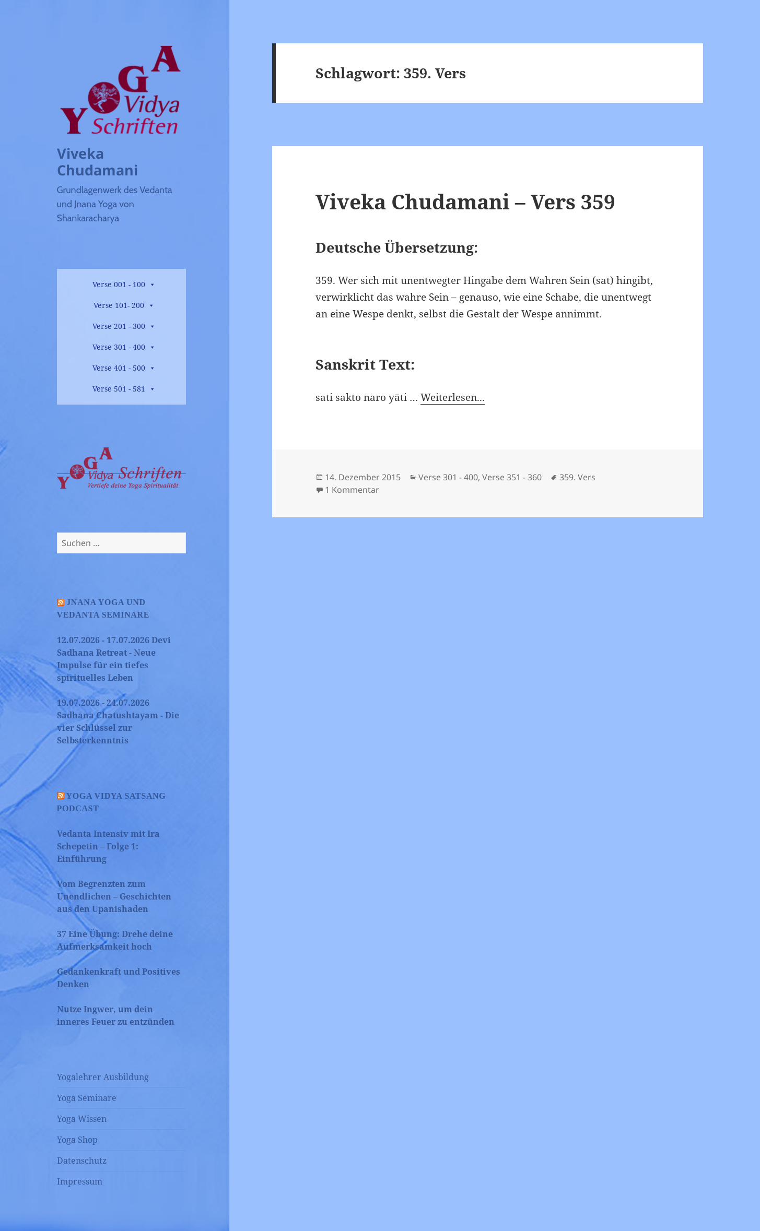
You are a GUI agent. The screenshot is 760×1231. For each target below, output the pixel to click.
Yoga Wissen (82, 1119)
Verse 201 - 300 (118, 326)
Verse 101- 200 (118, 305)
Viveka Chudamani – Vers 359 (465, 201)
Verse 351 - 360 (512, 477)
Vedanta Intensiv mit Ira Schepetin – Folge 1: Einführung (108, 846)
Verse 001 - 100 (118, 284)
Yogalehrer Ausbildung (103, 1077)
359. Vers (577, 477)
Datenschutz (82, 1160)
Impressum (79, 1181)
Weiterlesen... (452, 397)
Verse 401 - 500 (118, 368)
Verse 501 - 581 (118, 389)
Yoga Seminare (86, 1098)
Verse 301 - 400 (118, 347)
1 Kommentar (352, 489)
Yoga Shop (77, 1139)
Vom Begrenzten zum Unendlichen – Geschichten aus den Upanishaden (114, 896)
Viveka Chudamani (97, 162)
